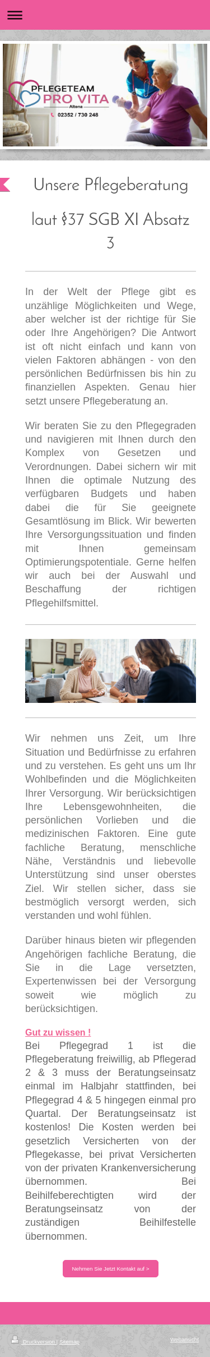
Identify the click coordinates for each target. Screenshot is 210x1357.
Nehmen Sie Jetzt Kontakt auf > (110, 1269)
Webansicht (184, 1339)
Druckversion (34, 1341)
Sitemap (69, 1341)
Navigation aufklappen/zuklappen (105, 15)
